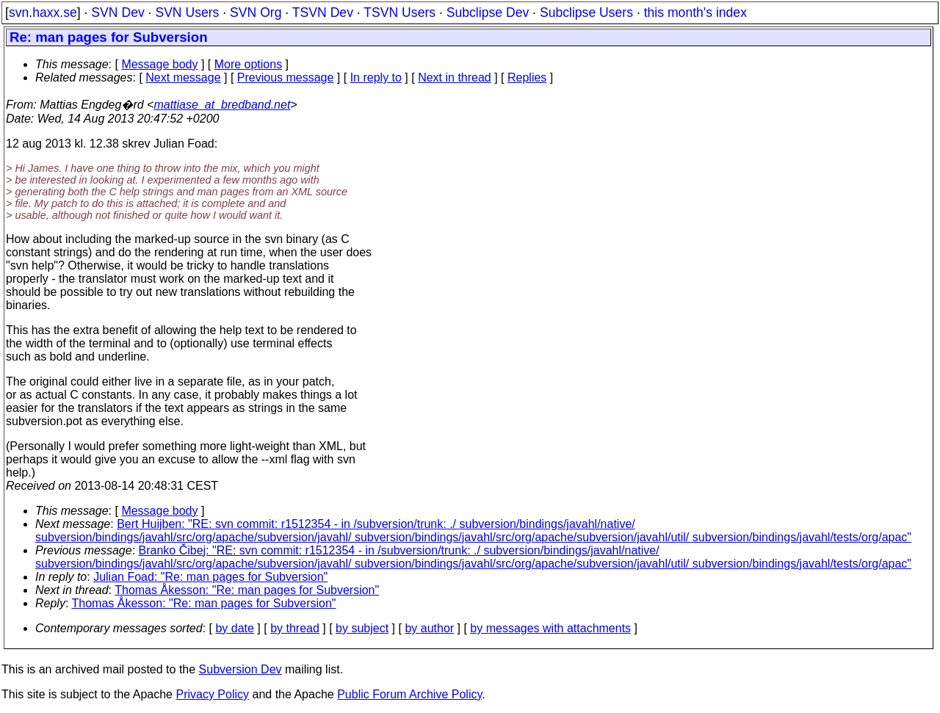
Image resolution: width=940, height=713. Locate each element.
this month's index (695, 12)
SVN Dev (117, 12)
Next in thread (454, 77)
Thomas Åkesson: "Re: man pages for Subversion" (247, 590)
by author (429, 628)
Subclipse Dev (487, 12)
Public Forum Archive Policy (409, 694)
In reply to (376, 77)
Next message (182, 77)
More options (248, 64)
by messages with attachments (550, 628)
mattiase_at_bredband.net (221, 104)
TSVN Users (399, 12)
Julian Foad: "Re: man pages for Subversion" (210, 577)
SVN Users (187, 12)
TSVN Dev (322, 12)
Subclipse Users (586, 12)
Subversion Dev (240, 669)
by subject (362, 628)
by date (234, 628)
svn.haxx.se (43, 12)
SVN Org (255, 12)
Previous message (285, 77)
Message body (159, 64)
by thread (294, 628)
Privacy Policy (212, 694)
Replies (526, 77)
